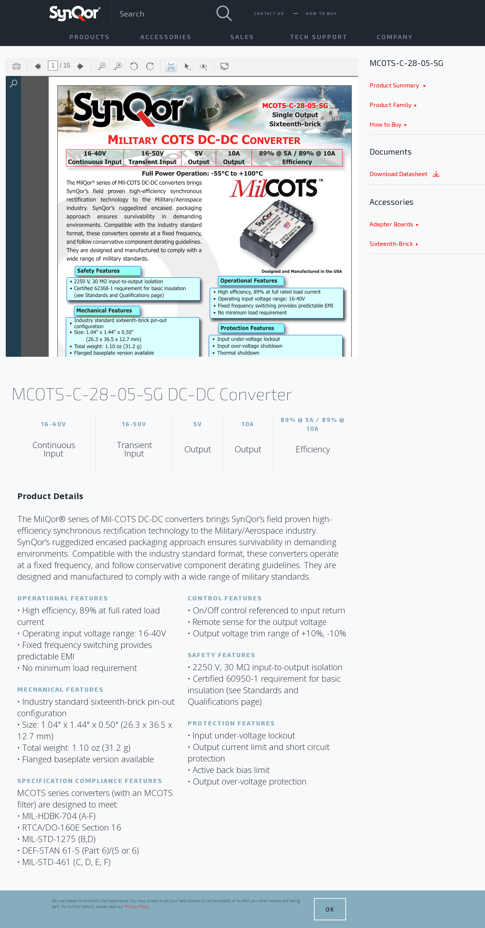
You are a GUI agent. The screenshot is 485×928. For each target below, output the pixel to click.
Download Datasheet (405, 174)
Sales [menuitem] (242, 36)
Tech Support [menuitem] (319, 36)
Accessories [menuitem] (166, 36)
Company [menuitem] (395, 36)
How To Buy (321, 13)
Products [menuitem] (89, 36)
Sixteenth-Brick (391, 243)
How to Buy (385, 124)
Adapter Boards (391, 223)
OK (330, 909)
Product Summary (395, 85)
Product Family (390, 104)
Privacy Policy (136, 906)
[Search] (224, 13)
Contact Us (269, 13)
